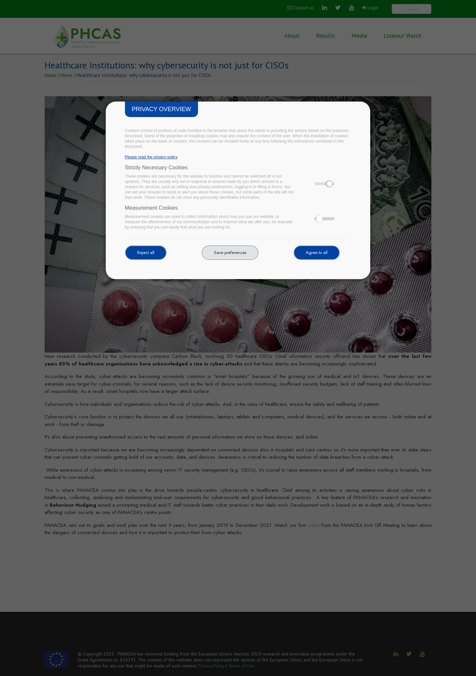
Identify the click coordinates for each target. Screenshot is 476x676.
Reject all (145, 252)
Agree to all (317, 252)
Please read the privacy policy (151, 157)
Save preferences (230, 252)
